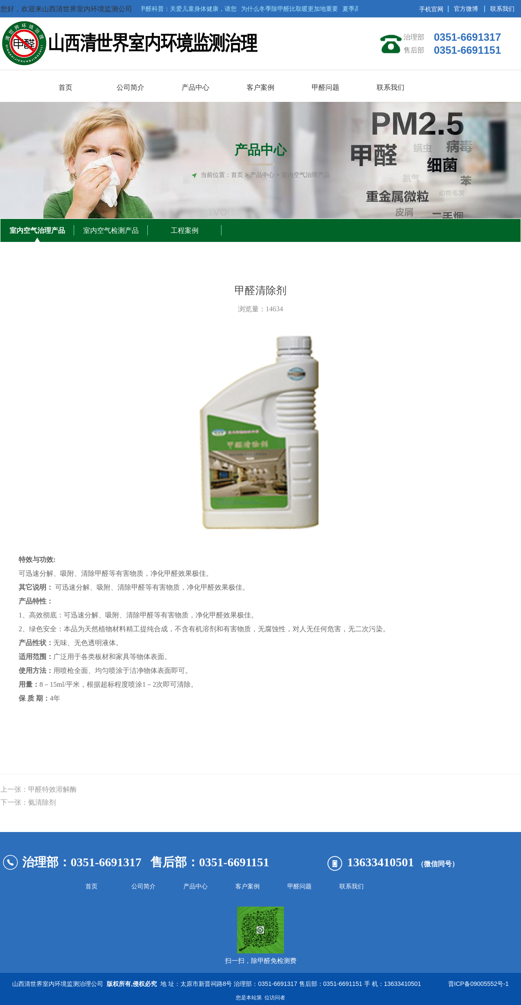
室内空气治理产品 (37, 230)
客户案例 (247, 886)
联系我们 (502, 8)
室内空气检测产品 (111, 230)
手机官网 (431, 9)
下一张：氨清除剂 (28, 802)
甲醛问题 (299, 886)
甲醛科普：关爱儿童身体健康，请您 (190, 8)
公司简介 (143, 886)
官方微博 (466, 8)
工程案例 (185, 230)
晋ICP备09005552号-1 (477, 983)
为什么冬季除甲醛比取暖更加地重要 (291, 8)
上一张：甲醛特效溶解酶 (38, 789)
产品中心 (195, 886)
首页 (237, 174)
